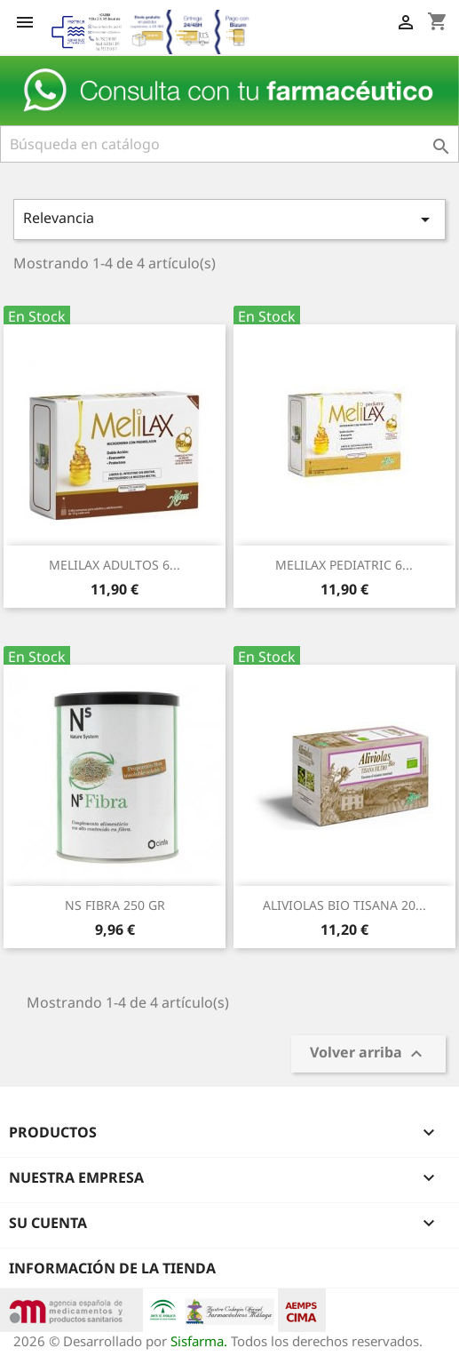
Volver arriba (368, 1053)
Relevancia (229, 219)
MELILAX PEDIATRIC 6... (344, 564)
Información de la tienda (112, 1268)
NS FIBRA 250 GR (115, 905)
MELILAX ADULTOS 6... (114, 564)
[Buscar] (229, 144)
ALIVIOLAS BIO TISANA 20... (344, 905)
